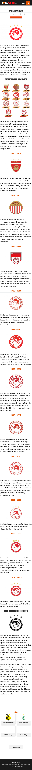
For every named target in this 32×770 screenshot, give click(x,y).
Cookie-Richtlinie (25, 764)
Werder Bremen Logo (23, 723)
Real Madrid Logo (23, 735)
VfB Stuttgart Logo (8, 735)
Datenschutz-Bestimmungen (10, 764)
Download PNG (16, 17)
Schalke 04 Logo (16, 747)
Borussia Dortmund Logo (8, 723)
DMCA (11, 767)
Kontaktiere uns (18, 767)
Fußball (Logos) (19, 14)
